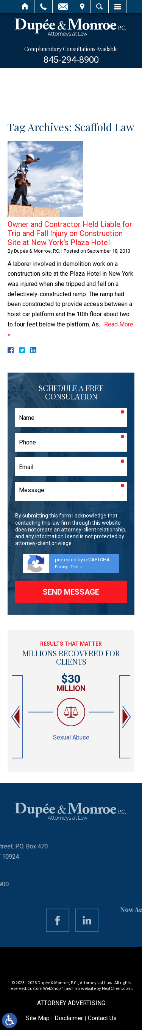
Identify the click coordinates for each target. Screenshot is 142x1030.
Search (99, 6)
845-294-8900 (71, 59)
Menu (117, 6)
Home (25, 6)
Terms (76, 567)
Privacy (61, 567)
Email (63, 6)
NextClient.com (117, 988)
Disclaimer (69, 1018)
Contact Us (102, 1018)
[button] (16, 717)
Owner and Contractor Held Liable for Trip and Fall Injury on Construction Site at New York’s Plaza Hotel (70, 233)
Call (43, 6)
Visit (82, 6)
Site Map (38, 1018)
